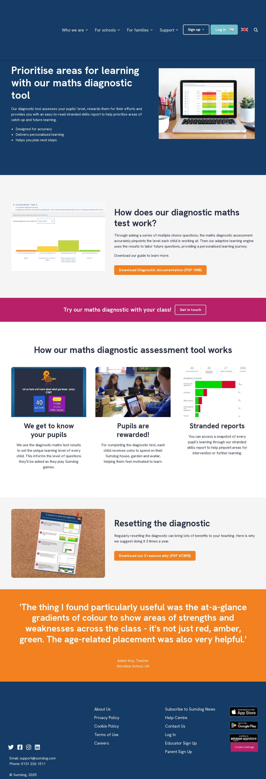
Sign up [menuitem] (194, 15)
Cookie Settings (244, 747)
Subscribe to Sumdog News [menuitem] (190, 709)
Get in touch (190, 309)
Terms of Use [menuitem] (106, 734)
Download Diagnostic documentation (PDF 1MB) (160, 270)
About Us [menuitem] (102, 709)
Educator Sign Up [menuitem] (181, 743)
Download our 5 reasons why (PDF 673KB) (155, 555)
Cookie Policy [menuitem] (106, 726)
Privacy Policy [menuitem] (106, 717)
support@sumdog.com (38, 735)
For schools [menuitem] (105, 16)
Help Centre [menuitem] (176, 717)
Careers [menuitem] (101, 743)
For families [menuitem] (138, 16)
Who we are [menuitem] (73, 16)
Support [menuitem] (167, 16)
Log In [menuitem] (170, 734)
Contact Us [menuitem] (175, 726)
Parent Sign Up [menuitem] (178, 751)
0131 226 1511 (33, 741)
